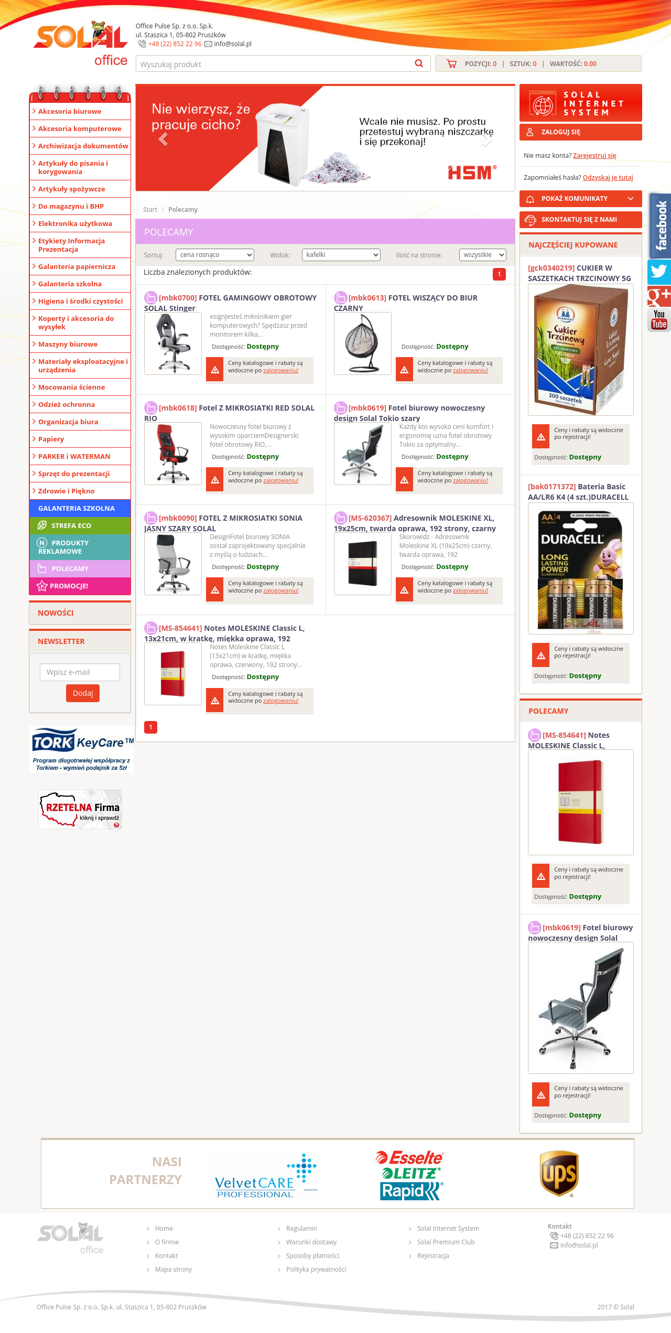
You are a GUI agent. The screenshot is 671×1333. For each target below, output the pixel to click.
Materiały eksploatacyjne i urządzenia (83, 365)
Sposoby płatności (312, 1255)
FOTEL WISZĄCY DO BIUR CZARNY (406, 301)
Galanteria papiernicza (76, 266)
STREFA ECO (63, 525)
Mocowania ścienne (71, 387)
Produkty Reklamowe (62, 546)
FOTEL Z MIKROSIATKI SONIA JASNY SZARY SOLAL (223, 521)
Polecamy (62, 568)
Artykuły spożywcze (71, 189)
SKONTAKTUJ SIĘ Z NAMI (579, 219)
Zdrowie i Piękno (66, 491)
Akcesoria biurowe (70, 111)
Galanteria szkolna (70, 283)
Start (150, 209)
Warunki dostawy (311, 1242)
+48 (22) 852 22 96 (175, 43)
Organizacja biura (68, 421)
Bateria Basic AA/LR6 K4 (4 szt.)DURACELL (578, 491)
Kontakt (166, 1255)
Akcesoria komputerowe (80, 128)
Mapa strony (173, 1269)
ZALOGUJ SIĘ (561, 131)
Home (164, 1228)
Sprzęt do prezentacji (74, 473)
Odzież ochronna (66, 404)
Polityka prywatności (316, 1269)
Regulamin (301, 1228)
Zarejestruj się (594, 155)
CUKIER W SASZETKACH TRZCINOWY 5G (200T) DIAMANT (579, 273)
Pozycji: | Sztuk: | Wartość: (531, 63)
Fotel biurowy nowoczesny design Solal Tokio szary (409, 411)
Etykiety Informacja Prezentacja (71, 245)
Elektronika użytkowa (75, 223)
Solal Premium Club (446, 1242)
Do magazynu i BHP (71, 206)
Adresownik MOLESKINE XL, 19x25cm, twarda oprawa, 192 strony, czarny (415, 521)
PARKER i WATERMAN (74, 456)
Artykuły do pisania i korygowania (73, 167)
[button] (164, 138)
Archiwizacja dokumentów (83, 145)
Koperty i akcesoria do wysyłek (76, 322)
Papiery (51, 439)
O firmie (167, 1242)
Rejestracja (433, 1255)
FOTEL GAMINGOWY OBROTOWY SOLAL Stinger (230, 301)
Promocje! (61, 586)
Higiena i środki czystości (80, 301)
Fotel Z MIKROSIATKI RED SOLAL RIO (229, 411)
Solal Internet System (448, 1228)
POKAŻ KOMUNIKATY (590, 197)
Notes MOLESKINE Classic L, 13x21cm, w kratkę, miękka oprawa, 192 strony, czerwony (224, 631)
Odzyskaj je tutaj (608, 177)
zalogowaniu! (280, 370)
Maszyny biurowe (68, 344)
